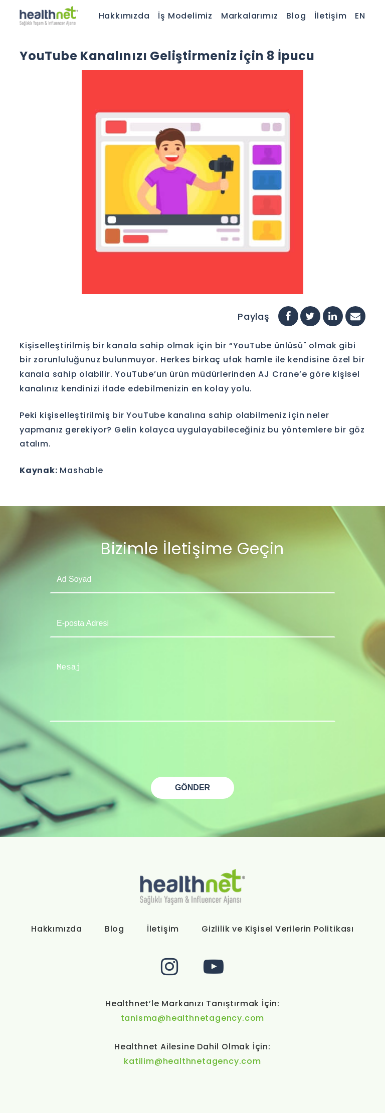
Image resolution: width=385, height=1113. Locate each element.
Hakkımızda (124, 16)
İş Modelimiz (185, 16)
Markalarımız (249, 16)
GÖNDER (192, 787)
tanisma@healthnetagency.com (193, 1018)
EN (360, 16)
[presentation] (126, 757)
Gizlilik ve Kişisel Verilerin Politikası (278, 929)
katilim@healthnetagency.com (192, 1061)
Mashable (81, 470)
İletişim (330, 16)
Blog (296, 16)
